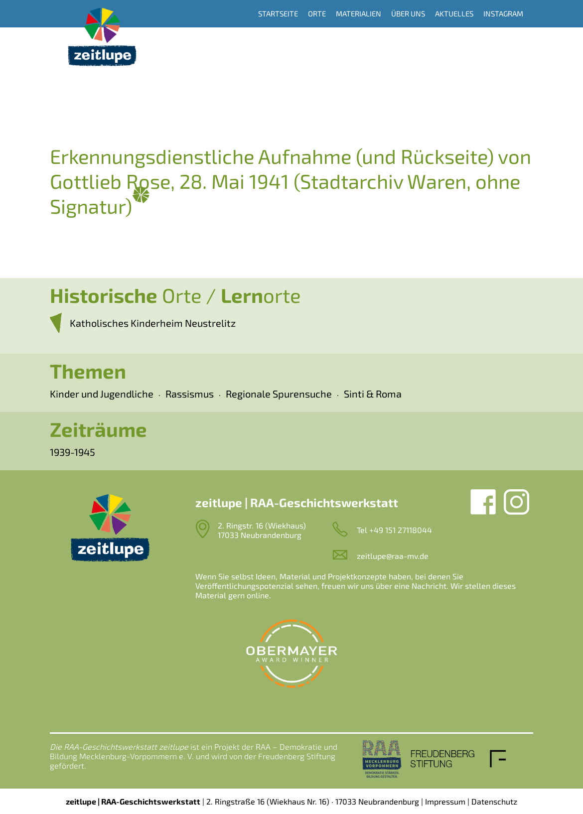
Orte (317, 13)
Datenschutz (494, 801)
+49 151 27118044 (400, 530)
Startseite (278, 13)
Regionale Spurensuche (279, 394)
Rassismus (189, 394)
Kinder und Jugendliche (101, 394)
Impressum (445, 801)
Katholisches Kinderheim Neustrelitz (153, 323)
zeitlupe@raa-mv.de (393, 555)
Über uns (408, 13)
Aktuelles (454, 13)
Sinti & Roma (373, 394)
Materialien (358, 13)
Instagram (503, 13)
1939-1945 (72, 452)
